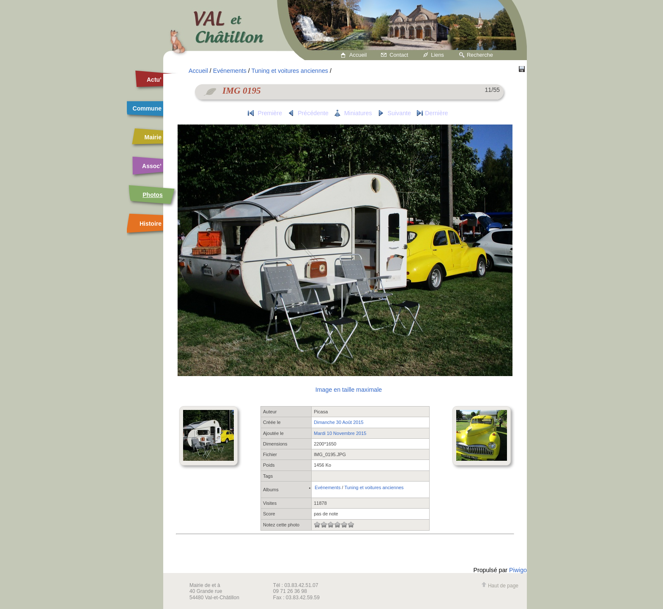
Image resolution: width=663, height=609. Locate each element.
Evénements (230, 70)
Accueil (358, 55)
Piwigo (518, 570)
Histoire (151, 223)
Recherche (480, 55)
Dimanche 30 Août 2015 (338, 422)
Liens (437, 55)
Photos (152, 194)
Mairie (153, 137)
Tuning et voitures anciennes (290, 70)
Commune (147, 108)
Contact (398, 55)
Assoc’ (152, 166)
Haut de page (499, 586)
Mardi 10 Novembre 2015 (340, 433)
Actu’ (154, 79)
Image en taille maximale (348, 389)
